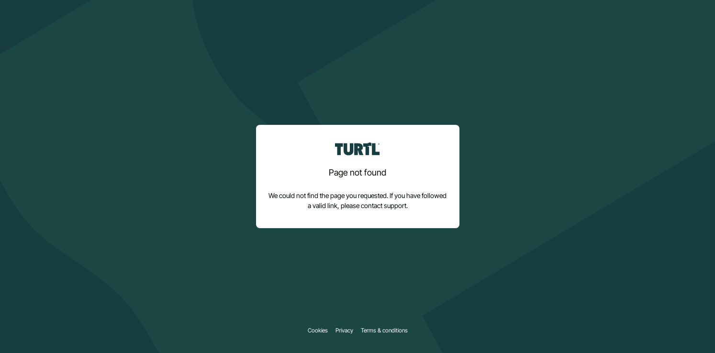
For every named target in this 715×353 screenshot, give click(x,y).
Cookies (318, 330)
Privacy (344, 330)
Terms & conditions (384, 330)
